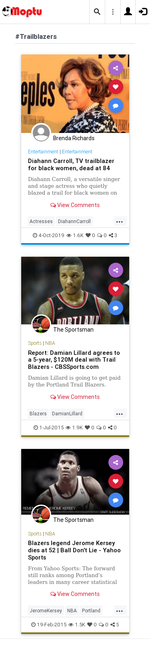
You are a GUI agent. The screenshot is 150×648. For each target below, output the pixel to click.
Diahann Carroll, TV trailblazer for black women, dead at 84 (71, 164)
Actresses (41, 221)
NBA (50, 343)
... (119, 220)
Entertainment (43, 152)
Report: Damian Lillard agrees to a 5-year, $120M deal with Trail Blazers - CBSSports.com (74, 360)
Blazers (38, 414)
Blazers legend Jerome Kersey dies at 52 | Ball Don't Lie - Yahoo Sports (74, 550)
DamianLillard (67, 414)
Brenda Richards (73, 138)
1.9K (74, 427)
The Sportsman (73, 329)
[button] (97, 12)
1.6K (75, 235)
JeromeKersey (46, 611)
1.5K (76, 624)
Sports (35, 343)
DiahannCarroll (74, 221)
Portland (91, 611)
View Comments (75, 205)
